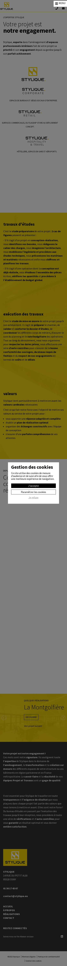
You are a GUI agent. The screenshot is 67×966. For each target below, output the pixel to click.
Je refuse (33, 497)
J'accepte (33, 485)
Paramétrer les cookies (33, 492)
